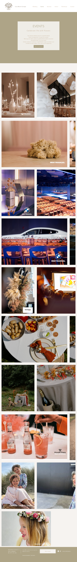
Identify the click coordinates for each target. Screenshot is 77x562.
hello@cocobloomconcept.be (29, 550)
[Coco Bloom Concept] (20, 6)
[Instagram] (60, 551)
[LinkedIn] (58, 551)
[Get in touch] (39, 46)
